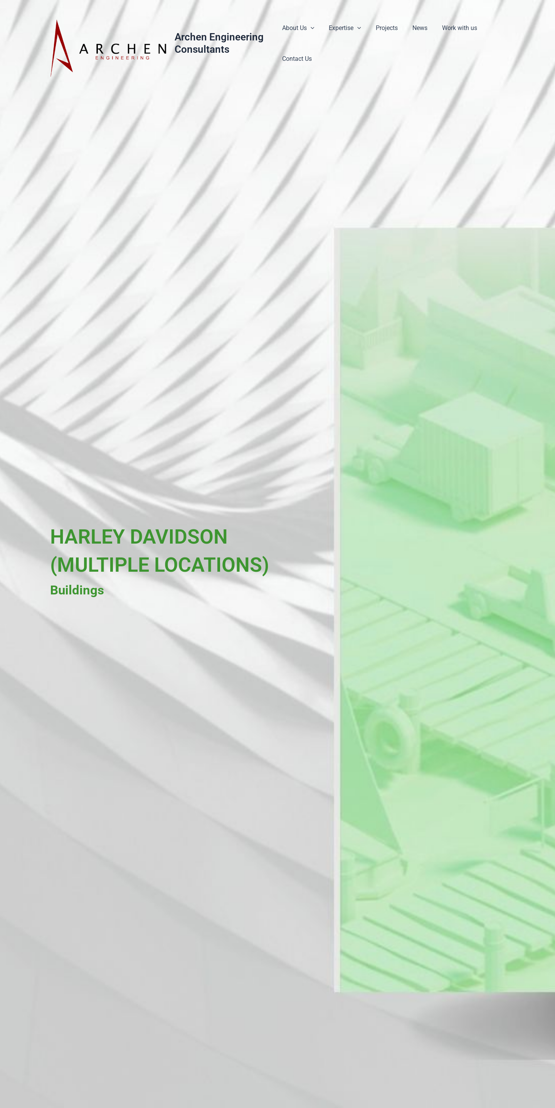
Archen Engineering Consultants (219, 43)
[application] (310, 28)
